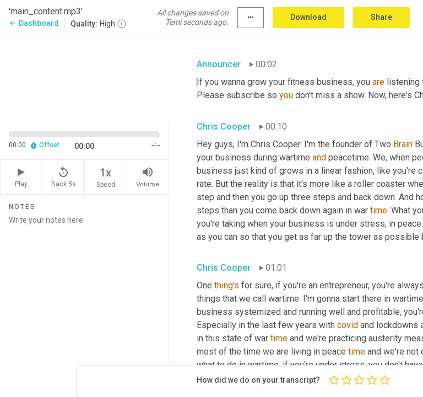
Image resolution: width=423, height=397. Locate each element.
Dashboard (34, 23)
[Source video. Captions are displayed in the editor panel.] (84, 77)
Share (381, 17)
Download (308, 17)
